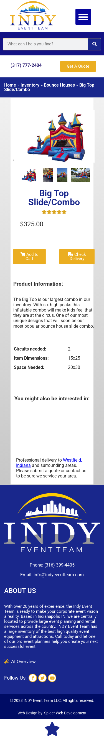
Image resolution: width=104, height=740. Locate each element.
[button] (83, 17)
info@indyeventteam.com (59, 574)
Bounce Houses (59, 85)
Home (10, 85)
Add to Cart (30, 256)
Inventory (30, 85)
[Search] (94, 44)
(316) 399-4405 (59, 565)
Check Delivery (77, 256)
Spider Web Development (65, 713)
